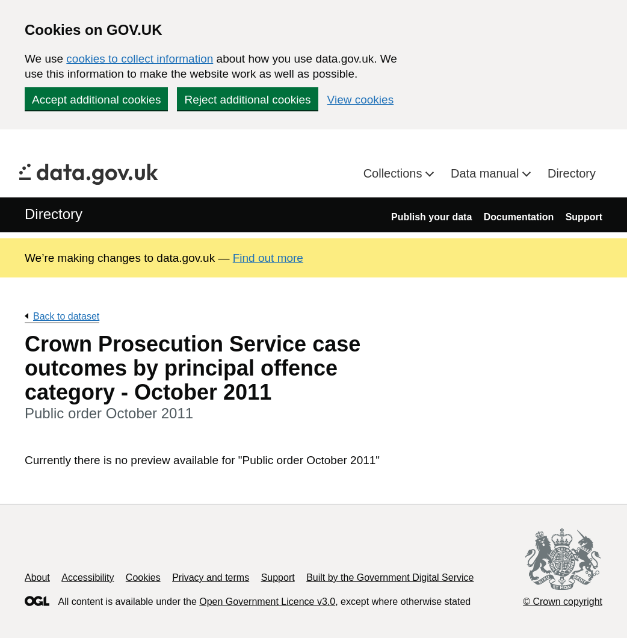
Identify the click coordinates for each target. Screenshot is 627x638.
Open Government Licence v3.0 (267, 601)
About (37, 577)
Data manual (486, 173)
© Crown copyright (562, 601)
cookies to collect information (139, 58)
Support (584, 217)
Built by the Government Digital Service (390, 577)
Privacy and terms (210, 577)
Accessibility (87, 577)
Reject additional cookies (247, 99)
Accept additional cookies (96, 99)
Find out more (268, 258)
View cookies (360, 99)
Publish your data (431, 217)
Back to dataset (66, 316)
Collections (394, 173)
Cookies (143, 577)
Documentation (519, 217)
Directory (572, 173)
